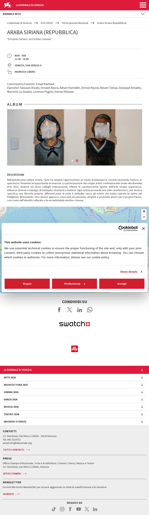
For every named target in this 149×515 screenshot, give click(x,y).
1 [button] (72, 161)
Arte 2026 (10, 377)
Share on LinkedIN (79, 309)
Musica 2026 (11, 406)
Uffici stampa (12, 473)
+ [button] (144, 212)
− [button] (144, 217)
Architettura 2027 (16, 384)
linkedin (95, 511)
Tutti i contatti (13, 449)
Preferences (74, 283)
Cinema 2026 (11, 392)
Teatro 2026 (11, 414)
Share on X (69, 309)
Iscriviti (8, 494)
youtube (78, 511)
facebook (70, 511)
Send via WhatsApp (89, 309)
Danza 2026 (10, 399)
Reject (27, 283)
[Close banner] (143, 228)
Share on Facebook (59, 309)
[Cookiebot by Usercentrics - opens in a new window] (121, 228)
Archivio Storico (15, 421)
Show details (129, 271)
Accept (122, 283)
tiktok (54, 511)
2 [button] (77, 161)
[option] (74, 137)
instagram (62, 511)
